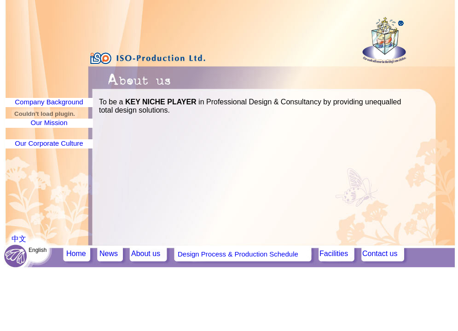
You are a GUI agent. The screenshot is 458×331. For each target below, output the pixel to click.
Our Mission (48, 122)
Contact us (379, 253)
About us (145, 253)
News (108, 253)
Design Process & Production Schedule (238, 254)
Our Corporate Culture (49, 143)
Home (76, 253)
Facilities (333, 253)
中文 (19, 239)
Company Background (49, 102)
